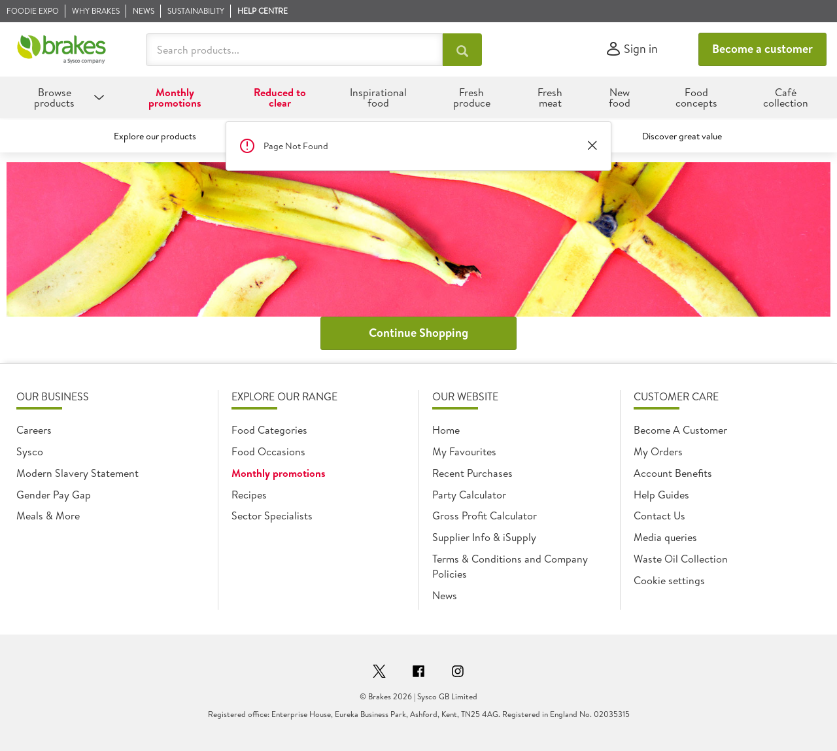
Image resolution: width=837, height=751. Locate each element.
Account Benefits (673, 473)
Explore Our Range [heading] (284, 396)
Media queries (665, 537)
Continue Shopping (418, 332)
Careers (34, 430)
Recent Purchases (472, 473)
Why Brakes (96, 10)
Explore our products (155, 136)
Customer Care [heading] (676, 396)
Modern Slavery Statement (77, 473)
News (143, 10)
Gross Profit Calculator (484, 515)
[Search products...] (462, 49)
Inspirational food (378, 97)
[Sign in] (631, 49)
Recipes (249, 494)
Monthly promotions (174, 97)
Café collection (785, 97)
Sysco (29, 451)
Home (446, 430)
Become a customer (762, 49)
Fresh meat (550, 97)
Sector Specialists (272, 515)
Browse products (54, 97)
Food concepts (696, 97)
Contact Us (659, 515)
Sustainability (195, 10)
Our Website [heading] (465, 396)
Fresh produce (471, 97)
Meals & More (48, 515)
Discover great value (682, 136)
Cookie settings (669, 580)
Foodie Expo (33, 10)
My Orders (658, 451)
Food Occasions (268, 451)
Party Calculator (469, 494)
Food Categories (269, 430)
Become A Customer (680, 430)
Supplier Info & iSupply (484, 537)
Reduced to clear (280, 97)
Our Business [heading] (52, 396)
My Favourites (464, 451)
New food (619, 97)
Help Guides (661, 494)
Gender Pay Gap (53, 494)
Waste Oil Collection (681, 558)
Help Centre (262, 10)
